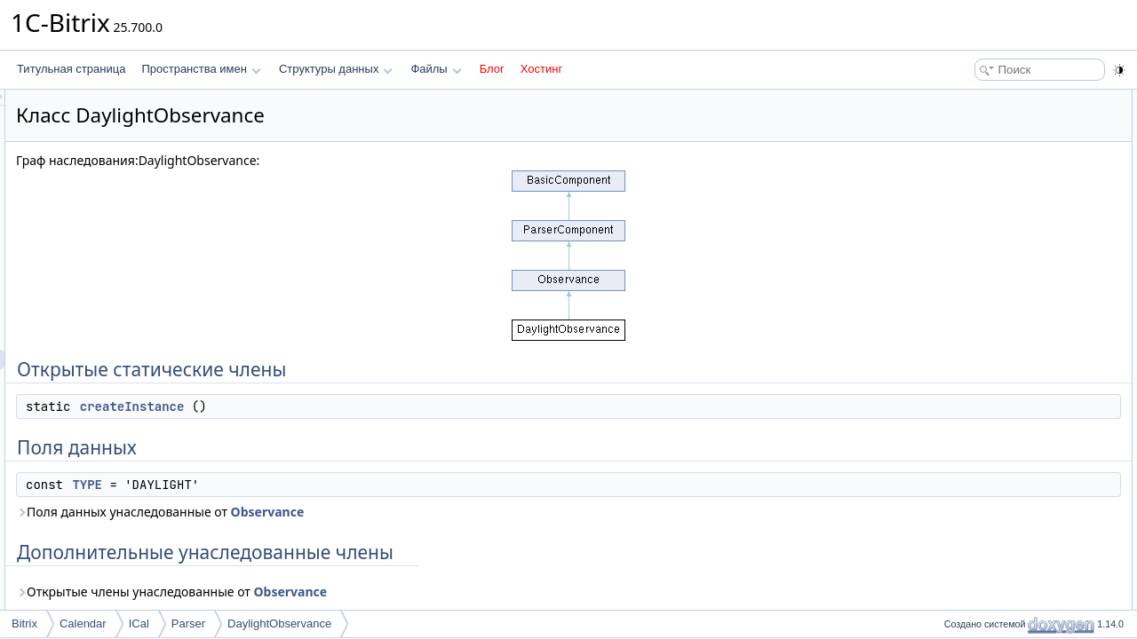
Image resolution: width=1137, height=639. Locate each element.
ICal (139, 623)
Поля (952, 255)
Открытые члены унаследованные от (393, 591)
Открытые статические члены (1012, 99)
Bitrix (24, 623)
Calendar (83, 623)
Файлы (435, 68)
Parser (188, 623)
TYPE (309, 485)
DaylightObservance (279, 623)
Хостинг (541, 68)
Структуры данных (336, 68)
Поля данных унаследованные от (382, 511)
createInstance (354, 406)
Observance (490, 511)
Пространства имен (200, 68)
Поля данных (971, 138)
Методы (958, 216)
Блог (492, 68)
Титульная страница (71, 68)
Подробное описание (991, 197)
